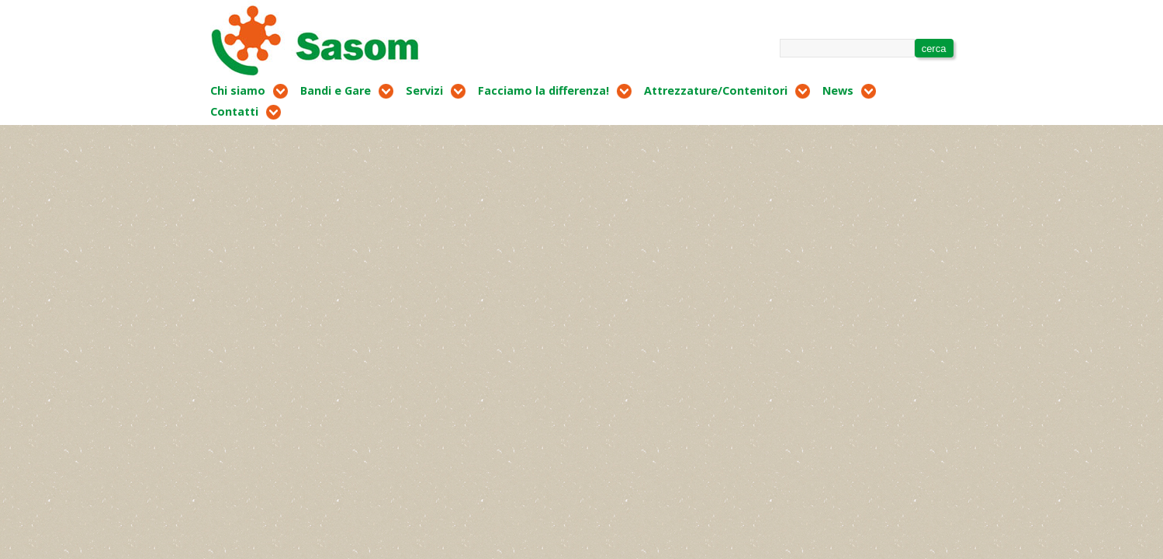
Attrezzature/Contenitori (715, 90)
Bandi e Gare (335, 90)
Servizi (424, 90)
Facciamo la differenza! (543, 90)
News (837, 90)
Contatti (234, 111)
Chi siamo (237, 90)
